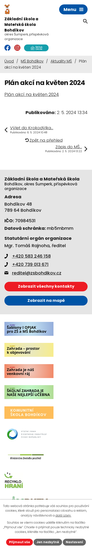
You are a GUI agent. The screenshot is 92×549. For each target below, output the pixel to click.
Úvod (9, 61)
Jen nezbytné (48, 542)
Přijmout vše (19, 542)
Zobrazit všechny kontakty (46, 286)
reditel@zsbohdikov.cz (32, 273)
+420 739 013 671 (26, 264)
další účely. (63, 515)
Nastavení (74, 542)
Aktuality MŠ (61, 61)
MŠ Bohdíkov (32, 61)
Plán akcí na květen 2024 (31, 94)
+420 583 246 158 (27, 256)
